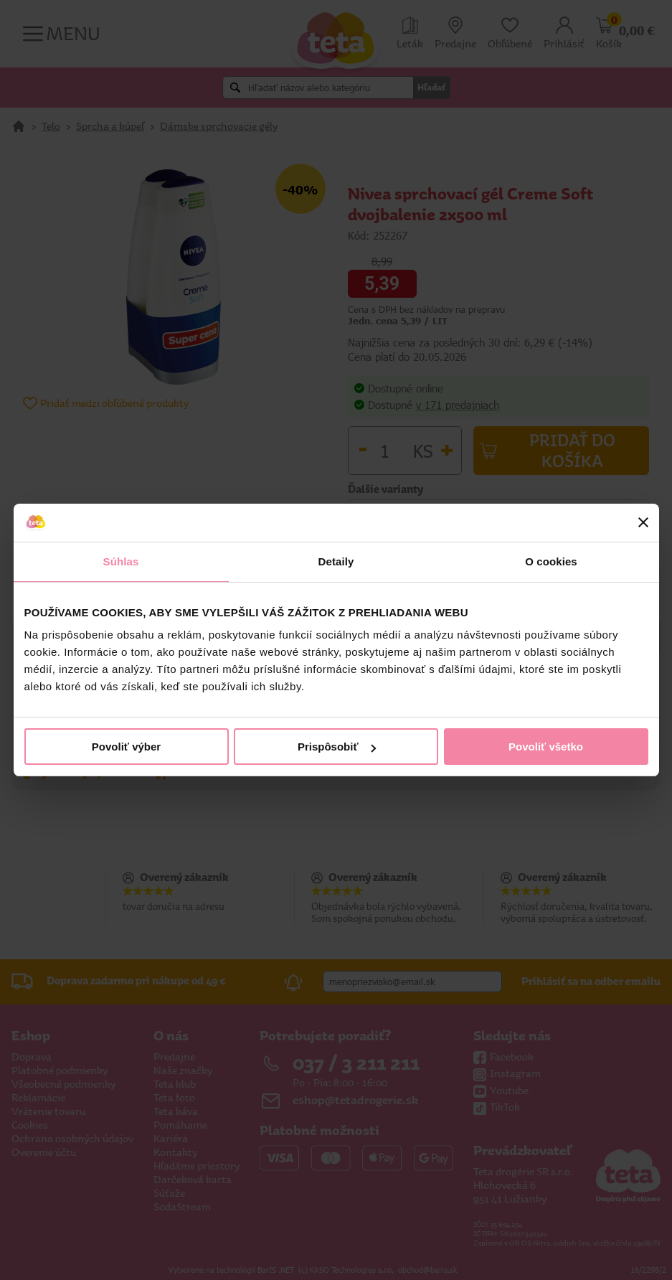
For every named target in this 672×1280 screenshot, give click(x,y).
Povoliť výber (126, 746)
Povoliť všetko (545, 746)
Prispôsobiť (337, 746)
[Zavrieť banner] (643, 522)
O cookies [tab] (551, 561)
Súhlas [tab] (121, 561)
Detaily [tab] (336, 561)
